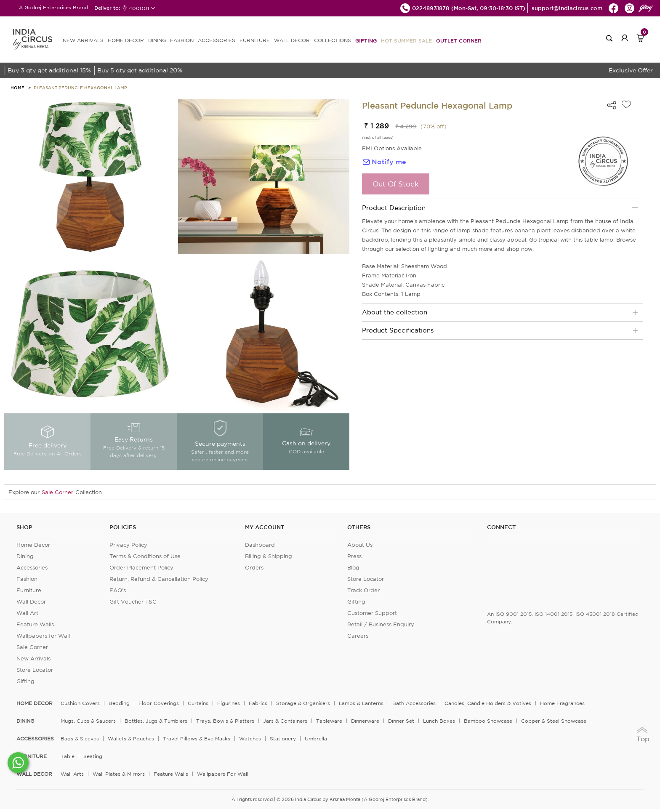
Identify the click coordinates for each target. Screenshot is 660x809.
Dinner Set (401, 721)
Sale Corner (57, 492)
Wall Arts (72, 774)
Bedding (119, 703)
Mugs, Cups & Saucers (88, 721)
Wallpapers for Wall (43, 636)
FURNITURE (255, 40)
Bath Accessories (414, 703)
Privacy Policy (128, 545)
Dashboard (260, 545)
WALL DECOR (292, 40)
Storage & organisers (303, 703)
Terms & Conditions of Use (145, 556)
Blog (353, 567)
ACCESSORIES (216, 40)
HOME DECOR (126, 40)
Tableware (329, 721)
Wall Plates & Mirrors (119, 774)
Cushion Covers (80, 703)
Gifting (366, 40)
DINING (157, 40)
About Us (360, 545)
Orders (254, 567)
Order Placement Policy (141, 567)
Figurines (228, 703)
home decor (34, 703)
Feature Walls (35, 624)
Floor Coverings (158, 703)
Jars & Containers (285, 721)
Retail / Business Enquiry (380, 624)
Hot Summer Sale (406, 40)
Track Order (363, 590)
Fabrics (258, 703)
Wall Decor (31, 602)
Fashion (26, 579)
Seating (92, 756)
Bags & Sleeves (80, 738)
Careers (357, 636)
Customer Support (372, 613)
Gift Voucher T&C (133, 602)
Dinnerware (365, 721)
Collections (332, 40)
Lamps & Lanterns (361, 703)
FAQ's (117, 590)
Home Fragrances (562, 703)
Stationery (283, 738)
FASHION (182, 40)
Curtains (198, 703)
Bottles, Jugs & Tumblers (156, 721)
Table (68, 756)
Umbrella (316, 738)
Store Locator (34, 670)
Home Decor (33, 545)
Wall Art (27, 613)
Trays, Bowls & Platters (225, 721)
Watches (250, 738)
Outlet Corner (459, 40)
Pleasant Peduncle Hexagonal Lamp (80, 87)
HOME (17, 87)
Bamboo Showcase (488, 721)
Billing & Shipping (268, 556)
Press (354, 556)
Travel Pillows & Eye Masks (196, 738)
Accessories (32, 567)
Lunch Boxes (439, 721)
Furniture (28, 590)
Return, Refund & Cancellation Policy (158, 579)
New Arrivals (33, 658)
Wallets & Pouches (131, 738)
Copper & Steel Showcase (553, 721)
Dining (25, 556)
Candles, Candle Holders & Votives (487, 703)
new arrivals (83, 40)
